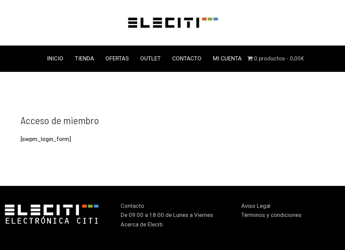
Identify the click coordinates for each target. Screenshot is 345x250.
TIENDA (84, 58)
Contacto (132, 205)
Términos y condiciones (271, 215)
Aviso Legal (256, 205)
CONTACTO (186, 58)
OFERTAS (117, 58)
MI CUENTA (227, 58)
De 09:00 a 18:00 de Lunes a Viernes (167, 215)
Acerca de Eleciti (142, 224)
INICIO (55, 58)
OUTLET (150, 58)
